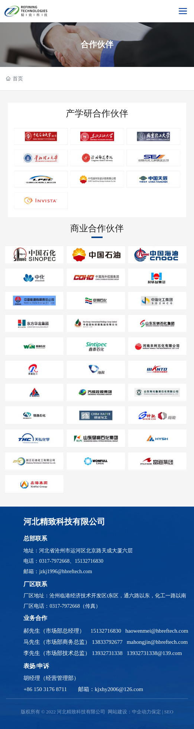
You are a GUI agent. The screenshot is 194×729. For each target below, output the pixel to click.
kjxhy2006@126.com (119, 689)
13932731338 (107, 653)
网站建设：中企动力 (129, 711)
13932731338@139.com (154, 653)
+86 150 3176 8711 (45, 689)
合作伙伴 (97, 44)
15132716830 (89, 561)
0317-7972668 (54, 561)
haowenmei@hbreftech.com (156, 631)
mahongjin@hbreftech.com (157, 642)
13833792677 (107, 642)
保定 (156, 711)
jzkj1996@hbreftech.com (65, 571)
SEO (169, 711)
